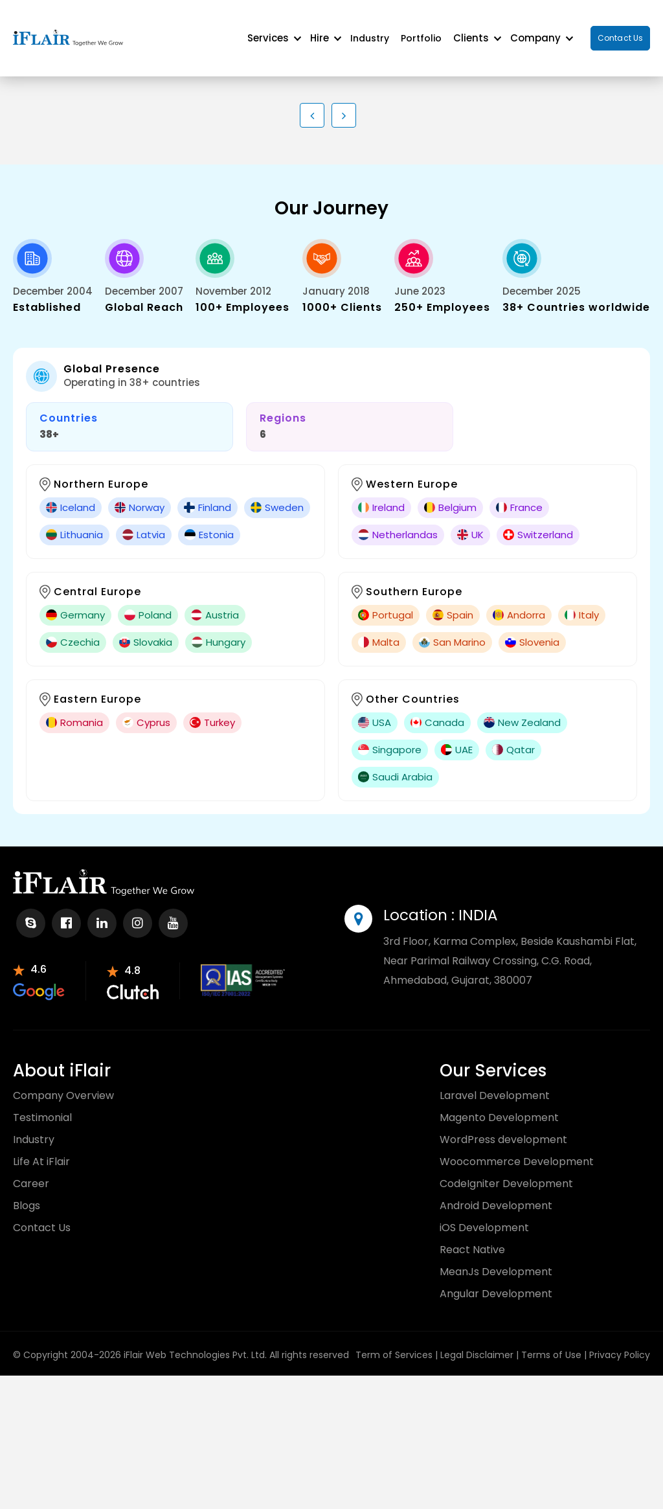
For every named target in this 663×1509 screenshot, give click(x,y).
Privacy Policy (619, 1343)
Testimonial (42, 1105)
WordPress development (503, 1127)
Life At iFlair (41, 1149)
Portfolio (421, 32)
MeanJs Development (496, 1260)
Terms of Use (551, 1343)
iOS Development (484, 1215)
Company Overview (63, 1083)
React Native (472, 1238)
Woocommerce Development (517, 1149)
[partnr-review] (39, 969)
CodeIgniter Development (506, 1171)
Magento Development (499, 1105)
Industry (369, 32)
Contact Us (620, 32)
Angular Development (496, 1282)
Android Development (496, 1193)
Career (31, 1171)
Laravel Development (495, 1083)
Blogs (26, 1193)
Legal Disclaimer (476, 1343)
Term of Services (394, 1343)
